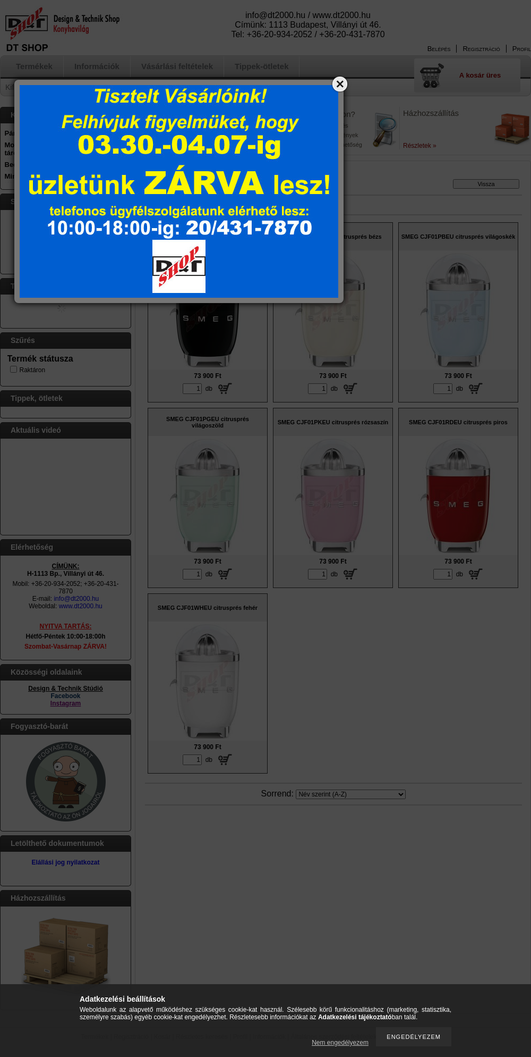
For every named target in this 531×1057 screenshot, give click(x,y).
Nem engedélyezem (340, 1042)
